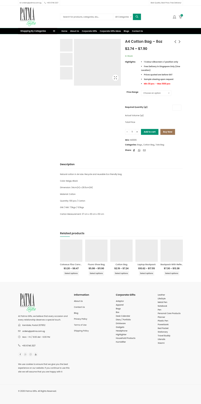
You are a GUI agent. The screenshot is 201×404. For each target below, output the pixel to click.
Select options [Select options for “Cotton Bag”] (121, 273)
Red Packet (163, 328)
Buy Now (167, 131)
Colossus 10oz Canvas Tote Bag (76, 264)
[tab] (67, 164)
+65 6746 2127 (28, 345)
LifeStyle (162, 298)
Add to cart (150, 131)
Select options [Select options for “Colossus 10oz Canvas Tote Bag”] (71, 273)
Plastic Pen (163, 320)
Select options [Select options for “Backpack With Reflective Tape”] (171, 273)
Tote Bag (159, 144)
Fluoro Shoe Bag (96, 264)
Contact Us (79, 307)
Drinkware (121, 323)
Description (67, 164)
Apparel (120, 304)
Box (117, 312)
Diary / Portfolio (123, 319)
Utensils (161, 339)
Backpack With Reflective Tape (176, 264)
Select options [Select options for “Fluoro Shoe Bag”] (96, 273)
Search (137, 17)
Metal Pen (162, 302)
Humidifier (121, 341)
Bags (139, 144)
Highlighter (121, 334)
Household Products (125, 338)
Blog (76, 313)
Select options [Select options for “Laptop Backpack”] (146, 273)
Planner (161, 317)
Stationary (163, 331)
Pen (159, 309)
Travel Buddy (164, 335)
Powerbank (163, 324)
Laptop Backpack (146, 264)
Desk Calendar (123, 316)
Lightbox (115, 78)
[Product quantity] (132, 132)
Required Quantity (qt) (136, 107)
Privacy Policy (80, 319)
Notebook (162, 306)
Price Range (132, 92)
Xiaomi (161, 343)
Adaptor (120, 301)
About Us (78, 301)
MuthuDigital (44, 394)
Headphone (121, 330)
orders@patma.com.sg (33, 331)
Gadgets (120, 327)
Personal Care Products (169, 313)
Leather (161, 294)
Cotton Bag (148, 144)
